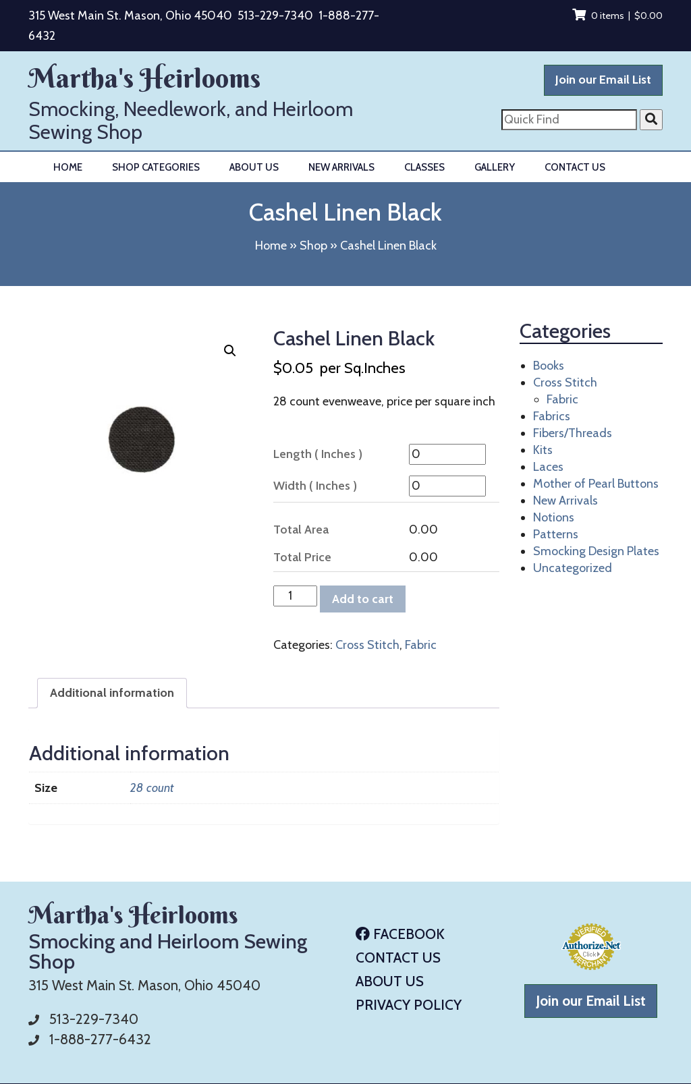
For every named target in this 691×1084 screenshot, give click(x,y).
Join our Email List (603, 79)
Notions (553, 517)
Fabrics (551, 416)
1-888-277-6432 (100, 1039)
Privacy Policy (409, 1004)
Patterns (555, 534)
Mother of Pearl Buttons (596, 483)
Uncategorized (572, 568)
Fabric (421, 644)
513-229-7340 (275, 15)
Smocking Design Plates (596, 551)
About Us (254, 167)
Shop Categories (156, 167)
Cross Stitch (367, 644)
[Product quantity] (295, 596)
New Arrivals (341, 167)
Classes (424, 167)
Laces (548, 466)
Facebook (400, 933)
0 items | (617, 15)
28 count (151, 787)
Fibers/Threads (572, 433)
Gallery (494, 167)
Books (548, 365)
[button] (230, 351)
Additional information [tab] (112, 692)
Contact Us (575, 167)
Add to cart (362, 599)
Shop (313, 245)
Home (67, 167)
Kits (543, 450)
